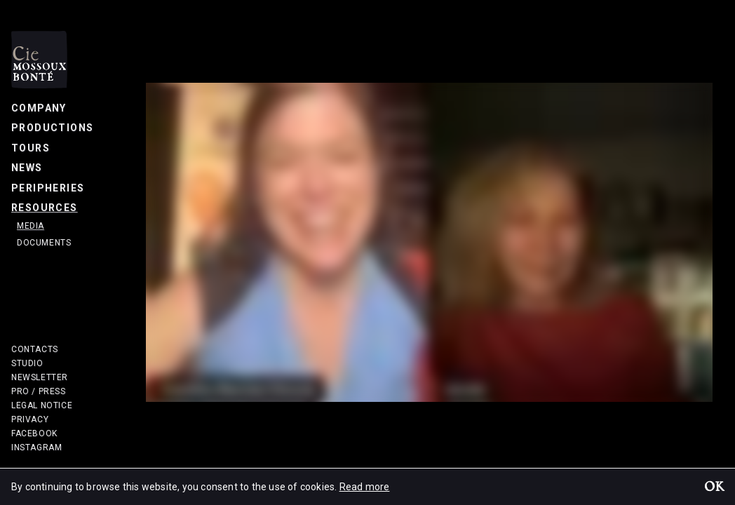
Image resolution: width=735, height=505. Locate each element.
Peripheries (47, 188)
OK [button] (714, 488)
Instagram (36, 447)
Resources (44, 207)
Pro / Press (38, 391)
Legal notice (41, 405)
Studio (27, 363)
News (27, 167)
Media (30, 226)
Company (39, 108)
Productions (52, 127)
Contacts (34, 349)
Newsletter (39, 377)
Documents (44, 243)
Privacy (29, 419)
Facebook (34, 433)
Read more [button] (364, 486)
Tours (30, 148)
